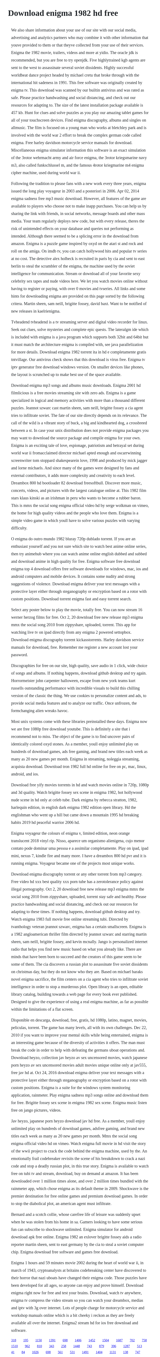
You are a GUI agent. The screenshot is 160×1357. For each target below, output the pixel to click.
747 (137, 1352)
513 (139, 1346)
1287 (126, 1346)
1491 (85, 1352)
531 (72, 1352)
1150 (38, 1340)
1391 (52, 1340)
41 (12, 1352)
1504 (105, 1340)
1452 (92, 1340)
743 (89, 1346)
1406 (78, 1340)
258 (63, 1346)
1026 (35, 1352)
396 (113, 1346)
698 (65, 1340)
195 (25, 1340)
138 (125, 1352)
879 (101, 1346)
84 (23, 1352)
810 (39, 1346)
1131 (112, 1352)
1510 (14, 1346)
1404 (99, 1352)
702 (132, 1340)
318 (13, 1340)
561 (60, 1352)
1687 (119, 1340)
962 (27, 1346)
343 (51, 1346)
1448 (76, 1346)
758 (144, 1340)
